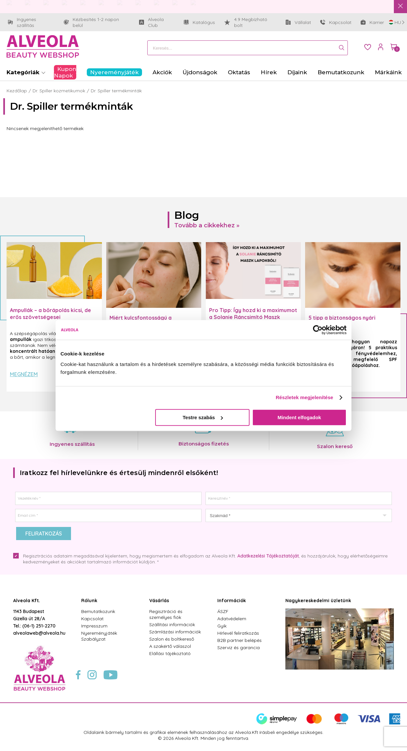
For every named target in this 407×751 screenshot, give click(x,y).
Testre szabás (203, 417)
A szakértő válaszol (170, 646)
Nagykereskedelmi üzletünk (318, 600)
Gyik (222, 626)
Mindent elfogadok (299, 417)
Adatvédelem (231, 619)
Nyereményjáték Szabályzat (99, 636)
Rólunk (89, 600)
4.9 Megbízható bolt (245, 22)
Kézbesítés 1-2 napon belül (97, 22)
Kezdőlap (17, 91)
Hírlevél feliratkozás (238, 633)
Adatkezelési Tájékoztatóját (268, 556)
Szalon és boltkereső (171, 639)
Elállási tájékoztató (170, 653)
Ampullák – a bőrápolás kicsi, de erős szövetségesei (50, 313)
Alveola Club (157, 22)
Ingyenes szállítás (31, 22)
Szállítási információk (172, 624)
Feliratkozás (43, 533)
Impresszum (94, 626)
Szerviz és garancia (238, 647)
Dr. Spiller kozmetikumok (59, 91)
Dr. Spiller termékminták (116, 91)
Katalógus (199, 22)
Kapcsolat (335, 22)
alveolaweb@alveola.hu (39, 633)
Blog (186, 215)
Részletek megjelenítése (304, 397)
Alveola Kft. (26, 600)
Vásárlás (159, 600)
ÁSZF (222, 611)
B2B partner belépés (239, 640)
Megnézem (24, 374)
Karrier (372, 22)
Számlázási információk (175, 632)
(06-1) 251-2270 (39, 626)
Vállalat (298, 23)
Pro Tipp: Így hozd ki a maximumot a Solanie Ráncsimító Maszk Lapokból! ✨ (253, 317)
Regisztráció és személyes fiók (165, 614)
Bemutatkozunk (98, 611)
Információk (231, 600)
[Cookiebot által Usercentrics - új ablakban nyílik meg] (318, 330)
